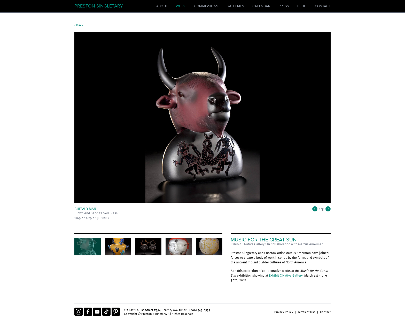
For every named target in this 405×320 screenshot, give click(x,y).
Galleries (235, 6)
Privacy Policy (283, 311)
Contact (323, 6)
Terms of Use (306, 311)
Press (284, 6)
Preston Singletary (98, 6)
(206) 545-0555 (199, 309)
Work (181, 6)
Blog (301, 6)
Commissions (206, 6)
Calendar (261, 6)
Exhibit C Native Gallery (285, 275)
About (162, 6)
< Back (78, 25)
